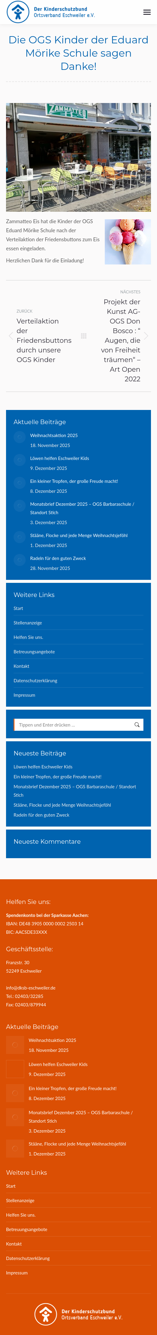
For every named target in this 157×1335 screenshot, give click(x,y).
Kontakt (21, 666)
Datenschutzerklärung (35, 680)
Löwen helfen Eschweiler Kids (59, 458)
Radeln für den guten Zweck (58, 558)
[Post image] (20, 437)
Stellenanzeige (28, 622)
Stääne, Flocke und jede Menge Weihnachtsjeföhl (79, 535)
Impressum (24, 695)
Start (18, 608)
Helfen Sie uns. (28, 637)
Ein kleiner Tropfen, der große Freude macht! (74, 481)
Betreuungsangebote (34, 651)
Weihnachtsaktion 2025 (54, 435)
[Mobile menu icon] (147, 12)
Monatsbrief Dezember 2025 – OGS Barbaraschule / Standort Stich (82, 508)
